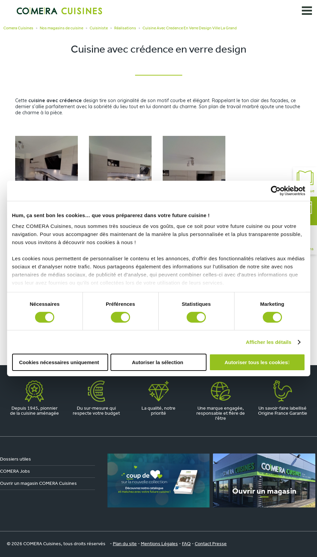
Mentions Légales (159, 544)
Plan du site (125, 544)
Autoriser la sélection (157, 362)
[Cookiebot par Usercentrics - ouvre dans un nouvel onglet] (275, 191)
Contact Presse (211, 544)
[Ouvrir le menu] (307, 10)
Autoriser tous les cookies (256, 362)
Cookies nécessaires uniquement (59, 362)
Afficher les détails (268, 342)
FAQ (186, 544)
